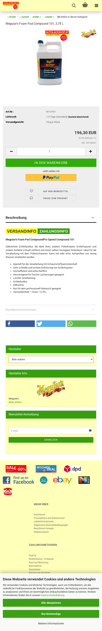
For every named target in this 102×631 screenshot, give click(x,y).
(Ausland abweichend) (78, 117)
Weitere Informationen (51, 623)
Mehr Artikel (15, 402)
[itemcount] (51, 151)
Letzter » (49, 16)
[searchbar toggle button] (73, 5)
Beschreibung (16, 218)
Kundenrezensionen (21, 310)
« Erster (12, 16)
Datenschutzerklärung (52, 595)
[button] (20, 323)
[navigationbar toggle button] (96, 5)
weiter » (37, 16)
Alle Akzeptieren (51, 602)
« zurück (24, 16)
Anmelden (51, 440)
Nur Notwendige (51, 613)
